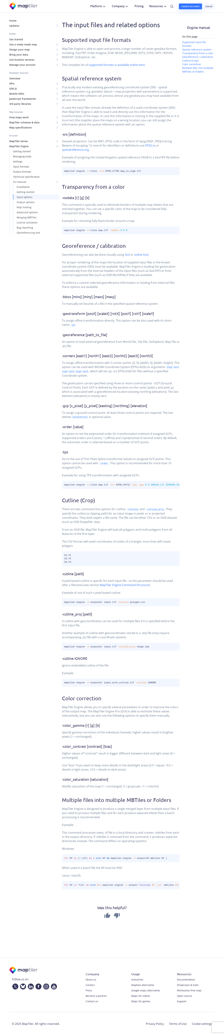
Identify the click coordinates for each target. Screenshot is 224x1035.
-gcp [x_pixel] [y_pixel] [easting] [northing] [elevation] (104, 405)
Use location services (21, 59)
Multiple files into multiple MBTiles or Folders (116, 799)
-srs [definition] (74, 134)
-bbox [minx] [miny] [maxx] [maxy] (89, 296)
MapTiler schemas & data (24, 122)
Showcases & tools (188, 984)
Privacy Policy (155, 1023)
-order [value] (73, 426)
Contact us (92, 1000)
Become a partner (96, 995)
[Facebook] (37, 985)
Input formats (21, 166)
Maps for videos (140, 995)
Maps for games (140, 1000)
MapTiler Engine (19, 146)
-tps (65, 451)
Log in (208, 6)
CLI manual (19, 181)
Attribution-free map (189, 990)
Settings (17, 161)
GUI (127, 255)
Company (120, 6)
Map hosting (24, 207)
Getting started (22, 151)
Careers (90, 984)
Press (89, 990)
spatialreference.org (75, 150)
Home (13, 20)
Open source (184, 995)
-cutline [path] (73, 573)
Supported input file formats (96, 40)
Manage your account (22, 64)
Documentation (186, 979)
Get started (16, 39)
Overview (14, 78)
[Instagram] (45, 985)
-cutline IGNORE (74, 658)
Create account (190, 6)
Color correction (81, 698)
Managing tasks (22, 156)
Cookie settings (202, 1023)
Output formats (22, 171)
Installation (23, 187)
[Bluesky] (22, 985)
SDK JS (13, 88)
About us (91, 979)
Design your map (19, 49)
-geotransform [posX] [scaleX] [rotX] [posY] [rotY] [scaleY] (108, 313)
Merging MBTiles (27, 217)
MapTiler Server (18, 141)
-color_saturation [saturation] (85, 779)
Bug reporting (25, 227)
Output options (26, 202)
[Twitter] (14, 985)
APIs (11, 83)
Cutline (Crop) (78, 500)
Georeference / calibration (94, 246)
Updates (14, 25)
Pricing (139, 6)
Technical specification (26, 176)
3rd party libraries (20, 103)
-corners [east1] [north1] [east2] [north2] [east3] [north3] (107, 355)
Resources (158, 6)
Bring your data (18, 54)
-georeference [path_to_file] (84, 334)
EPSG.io (150, 145)
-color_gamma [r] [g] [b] (81, 725)
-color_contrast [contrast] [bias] (87, 746)
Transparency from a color (93, 187)
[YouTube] (53, 985)
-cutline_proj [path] (77, 613)
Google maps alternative (145, 990)
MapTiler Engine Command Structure (124, 584)
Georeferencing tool (28, 232)
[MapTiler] (23, 6)
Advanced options (27, 212)
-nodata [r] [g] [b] (76, 197)
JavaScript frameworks (22, 98)
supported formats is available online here (117, 65)
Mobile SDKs (16, 93)
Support (181, 1000)
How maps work (19, 117)
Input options (24, 197)
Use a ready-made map (23, 44)
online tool (141, 255)
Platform (98, 6)
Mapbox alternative (142, 984)
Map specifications (20, 127)
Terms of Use (178, 1023)
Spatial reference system (91, 78)
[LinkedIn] (30, 985)
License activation (27, 222)
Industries (137, 979)
